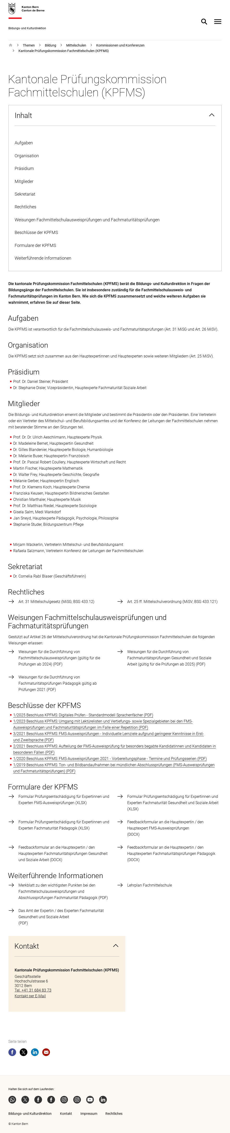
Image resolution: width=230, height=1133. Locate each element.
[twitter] (23, 1053)
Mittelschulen (76, 45)
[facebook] (12, 1053)
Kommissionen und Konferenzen (120, 45)
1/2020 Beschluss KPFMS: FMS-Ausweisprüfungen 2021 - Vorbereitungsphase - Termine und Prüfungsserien (104, 758)
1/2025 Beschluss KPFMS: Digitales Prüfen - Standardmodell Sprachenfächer (78, 715)
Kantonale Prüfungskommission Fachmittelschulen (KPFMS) (63, 51)
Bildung (50, 45)
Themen (29, 45)
